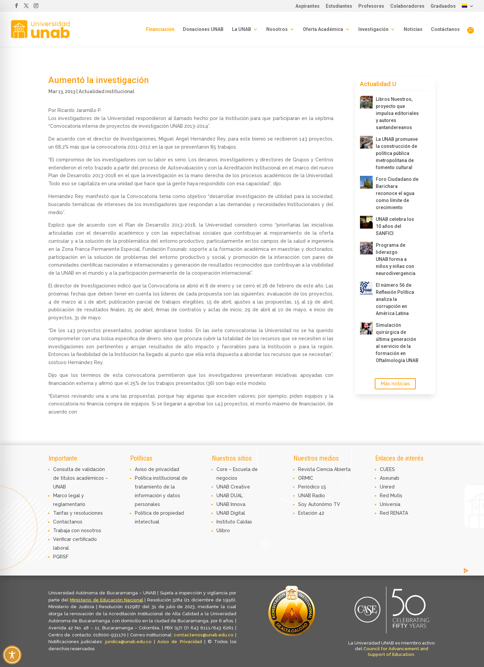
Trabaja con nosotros (77, 530)
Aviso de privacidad (157, 469)
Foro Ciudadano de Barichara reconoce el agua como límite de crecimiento (397, 193)
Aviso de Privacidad (180, 641)
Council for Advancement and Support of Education (395, 651)
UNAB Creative (233, 486)
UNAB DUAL (229, 495)
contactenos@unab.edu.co (204, 634)
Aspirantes (307, 6)
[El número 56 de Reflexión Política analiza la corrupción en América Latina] (366, 288)
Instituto (226, 521)
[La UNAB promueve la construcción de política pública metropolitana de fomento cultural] (366, 142)
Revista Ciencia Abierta (324, 469)
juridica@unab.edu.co (128, 641)
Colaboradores (407, 6)
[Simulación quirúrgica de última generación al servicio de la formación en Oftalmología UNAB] (366, 328)
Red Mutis (391, 495)
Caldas (244, 521)
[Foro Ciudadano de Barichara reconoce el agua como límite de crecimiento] (366, 182)
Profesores (371, 6)
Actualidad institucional (106, 91)
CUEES (387, 469)
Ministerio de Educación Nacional (106, 599)
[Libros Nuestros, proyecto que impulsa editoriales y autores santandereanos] (366, 102)
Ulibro (223, 530)
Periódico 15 (312, 486)
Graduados (443, 6)
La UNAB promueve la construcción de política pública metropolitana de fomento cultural (397, 153)
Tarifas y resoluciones (78, 513)
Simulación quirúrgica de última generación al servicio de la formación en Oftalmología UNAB (397, 342)
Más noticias (395, 384)
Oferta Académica (323, 29)
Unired (387, 486)
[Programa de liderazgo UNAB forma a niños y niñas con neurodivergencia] (366, 248)
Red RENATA (394, 513)
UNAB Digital (230, 513)
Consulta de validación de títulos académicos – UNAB (80, 478)
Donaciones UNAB (203, 29)
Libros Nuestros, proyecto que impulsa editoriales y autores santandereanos (397, 113)
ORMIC (305, 478)
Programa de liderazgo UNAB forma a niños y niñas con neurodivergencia (395, 259)
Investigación (373, 29)
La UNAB (241, 29)
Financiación (160, 29)
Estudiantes (339, 6)
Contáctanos (445, 29)
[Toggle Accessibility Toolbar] (12, 655)
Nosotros (277, 29)
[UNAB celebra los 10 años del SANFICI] (366, 222)
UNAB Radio (311, 495)
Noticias (413, 29)
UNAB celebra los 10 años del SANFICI (395, 226)
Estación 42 (311, 513)
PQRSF (61, 556)
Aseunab (389, 478)
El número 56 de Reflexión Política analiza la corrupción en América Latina (395, 299)
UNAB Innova (230, 504)
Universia (390, 504)
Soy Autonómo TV (319, 504)
